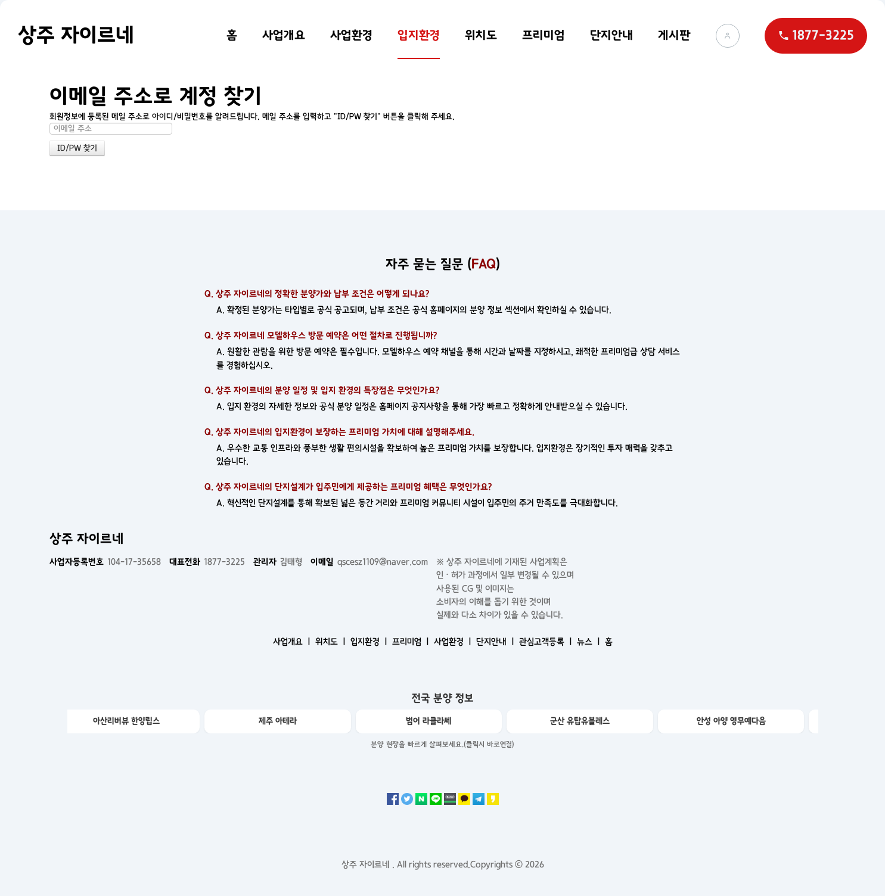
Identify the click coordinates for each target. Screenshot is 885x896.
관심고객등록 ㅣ (547, 641)
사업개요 (283, 35)
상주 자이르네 (76, 35)
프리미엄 (543, 35)
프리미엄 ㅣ (411, 641)
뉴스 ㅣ (590, 641)
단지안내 (611, 35)
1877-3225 (207, 561)
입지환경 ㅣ (370, 641)
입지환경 (419, 35)
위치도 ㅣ (331, 641)
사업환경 (351, 35)
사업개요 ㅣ (293, 641)
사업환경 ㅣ (454, 641)
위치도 (481, 35)
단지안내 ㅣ (496, 641)
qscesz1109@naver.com (369, 561)
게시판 (674, 35)
